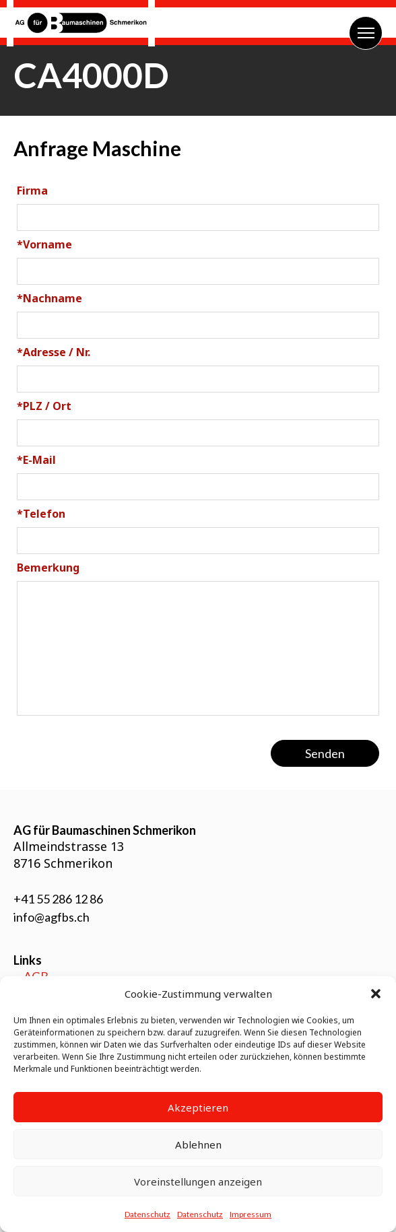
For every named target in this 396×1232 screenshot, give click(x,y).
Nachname (49, 298)
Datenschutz (147, 1214)
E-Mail (36, 460)
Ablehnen (198, 1144)
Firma (32, 190)
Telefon (41, 513)
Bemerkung (48, 567)
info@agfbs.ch (51, 917)
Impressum (250, 1214)
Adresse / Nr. (53, 352)
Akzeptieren (198, 1107)
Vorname (44, 244)
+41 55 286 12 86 (58, 898)
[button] (376, 993)
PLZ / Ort (44, 406)
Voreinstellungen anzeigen (198, 1181)
